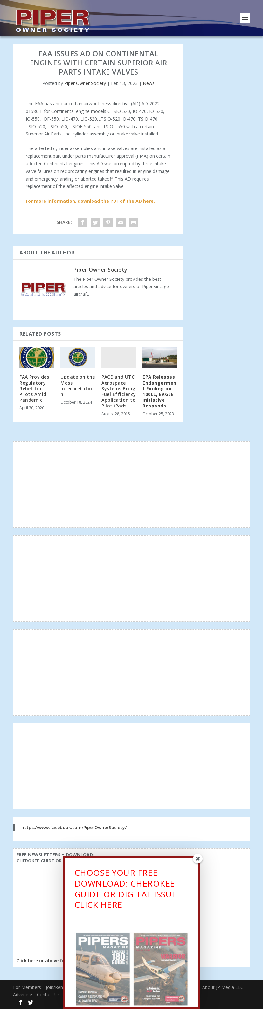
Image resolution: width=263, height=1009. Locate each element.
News (149, 83)
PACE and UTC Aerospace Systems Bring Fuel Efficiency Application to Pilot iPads (118, 391)
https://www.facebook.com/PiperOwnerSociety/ (74, 827)
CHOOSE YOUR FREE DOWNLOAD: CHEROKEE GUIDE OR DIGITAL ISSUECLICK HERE (125, 890)
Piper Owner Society (85, 83)
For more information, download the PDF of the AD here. (90, 201)
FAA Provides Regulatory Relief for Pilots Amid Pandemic (34, 388)
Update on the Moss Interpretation (77, 385)
